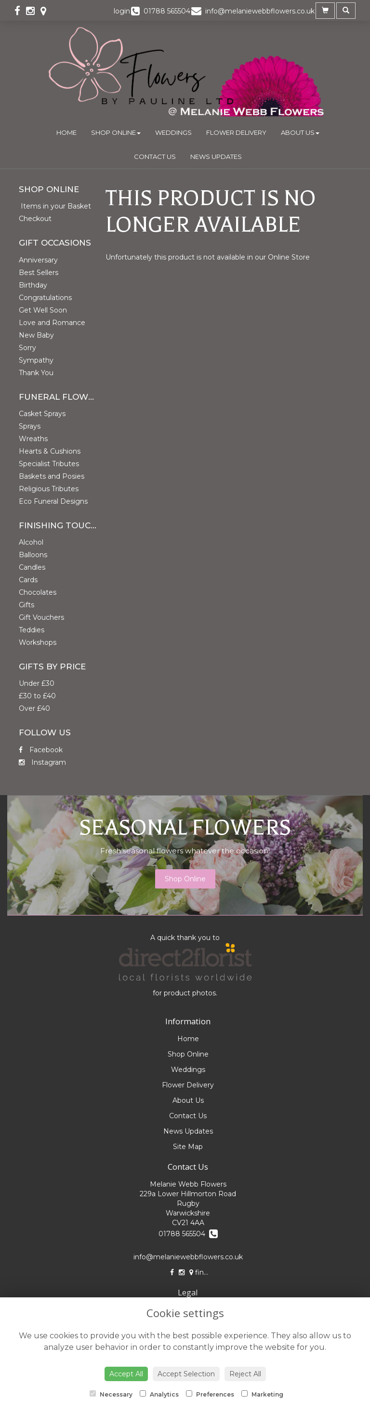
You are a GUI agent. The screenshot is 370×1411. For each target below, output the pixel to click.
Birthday (33, 285)
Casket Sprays (42, 413)
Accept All (126, 1374)
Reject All (245, 1374)
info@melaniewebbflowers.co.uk (188, 1257)
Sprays (29, 426)
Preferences (210, 1394)
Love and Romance (52, 322)
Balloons (33, 554)
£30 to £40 (37, 696)
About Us (300, 132)
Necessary (111, 1394)
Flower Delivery (236, 132)
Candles (32, 567)
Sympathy (36, 360)
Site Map (188, 1146)
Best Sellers (38, 272)
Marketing (262, 1394)
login (122, 11)
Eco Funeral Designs (53, 501)
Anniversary (38, 260)
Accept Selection (186, 1374)
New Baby (36, 335)
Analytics (159, 1394)
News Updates (216, 156)
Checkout (35, 218)
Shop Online (116, 132)
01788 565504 (188, 1233)
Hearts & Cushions (49, 451)
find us (203, 1272)
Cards (28, 579)
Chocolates (37, 592)
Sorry (27, 347)
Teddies (31, 630)
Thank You (36, 372)
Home (66, 132)
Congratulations (45, 297)
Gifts (26, 605)
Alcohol (31, 542)
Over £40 (34, 708)
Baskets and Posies (51, 476)
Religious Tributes (49, 488)
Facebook (41, 749)
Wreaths (33, 438)
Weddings (173, 132)
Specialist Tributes (49, 463)
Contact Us (155, 156)
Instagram (42, 762)
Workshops (37, 642)
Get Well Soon (43, 310)
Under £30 (36, 683)
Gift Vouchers (41, 617)
